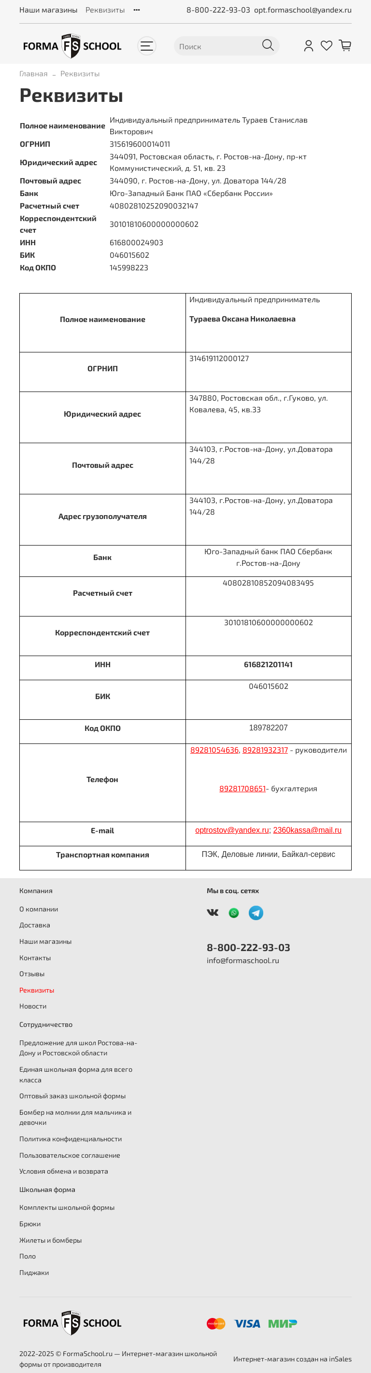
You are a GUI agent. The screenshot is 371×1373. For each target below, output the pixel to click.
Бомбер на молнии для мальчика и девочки (75, 1117)
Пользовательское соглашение (69, 1155)
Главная (33, 73)
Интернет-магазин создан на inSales (292, 1359)
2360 (282, 830)
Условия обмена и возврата (63, 1171)
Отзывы (31, 973)
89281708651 (242, 788)
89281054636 (214, 749)
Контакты (35, 957)
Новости (32, 1006)
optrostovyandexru (232, 830)
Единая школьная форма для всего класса (75, 1074)
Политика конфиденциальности (70, 1139)
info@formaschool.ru (243, 960)
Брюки (30, 1223)
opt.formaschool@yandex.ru (303, 9)
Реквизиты (105, 9)
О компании (38, 909)
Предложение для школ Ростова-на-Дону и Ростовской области (78, 1047)
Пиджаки (34, 1272)
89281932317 (265, 749)
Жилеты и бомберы (50, 1240)
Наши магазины (48, 9)
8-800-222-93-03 (218, 9)
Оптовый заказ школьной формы (72, 1096)
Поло (27, 1256)
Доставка (34, 925)
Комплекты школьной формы (66, 1207)
